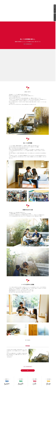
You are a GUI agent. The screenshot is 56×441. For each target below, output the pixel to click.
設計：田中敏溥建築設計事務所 (28, 366)
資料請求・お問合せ (54, 8)
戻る (27, 370)
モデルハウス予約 (54, 17)
